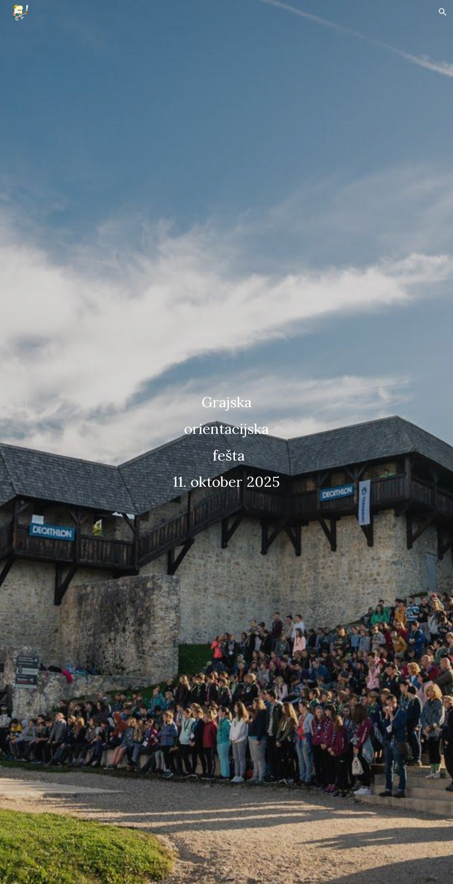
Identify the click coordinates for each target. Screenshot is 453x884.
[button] (442, 12)
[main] (226, 442)
